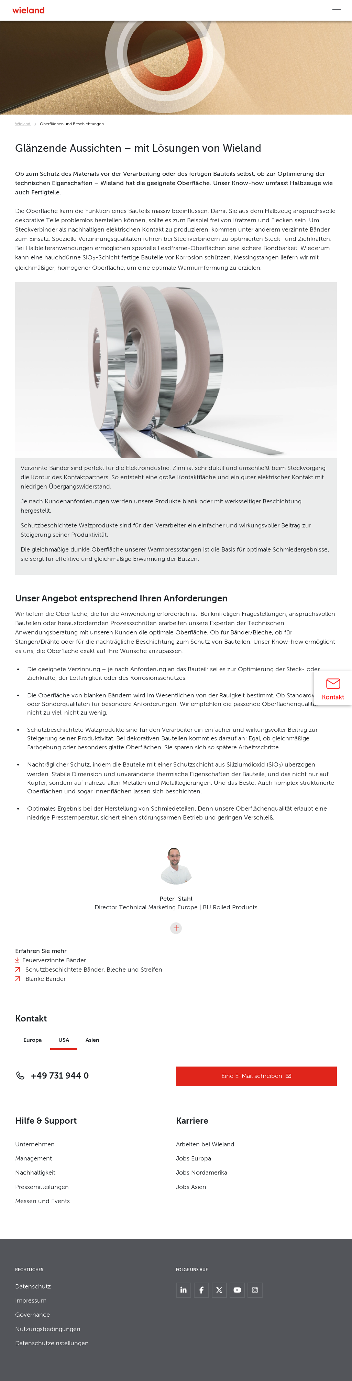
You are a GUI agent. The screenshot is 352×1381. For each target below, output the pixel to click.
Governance (32, 1315)
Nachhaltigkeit (35, 1173)
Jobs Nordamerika (201, 1173)
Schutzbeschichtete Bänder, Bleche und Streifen (93, 970)
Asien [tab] (92, 1040)
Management (33, 1159)
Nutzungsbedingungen (47, 1329)
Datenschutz (33, 1287)
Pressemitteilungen (42, 1187)
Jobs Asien (191, 1187)
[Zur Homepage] (28, 10)
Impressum (30, 1301)
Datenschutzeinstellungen (52, 1343)
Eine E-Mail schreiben (256, 1076)
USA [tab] (63, 1040)
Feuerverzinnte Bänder (54, 960)
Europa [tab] (32, 1040)
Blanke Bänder (45, 979)
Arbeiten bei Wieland (205, 1145)
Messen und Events (42, 1201)
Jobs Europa (193, 1159)
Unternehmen (35, 1145)
